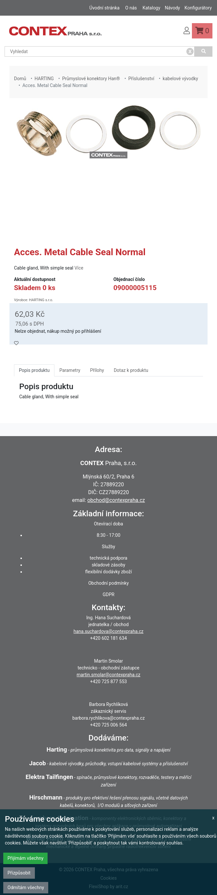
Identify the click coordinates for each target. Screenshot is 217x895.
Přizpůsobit (19, 872)
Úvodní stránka (104, 7)
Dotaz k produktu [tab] (131, 370)
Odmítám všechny (25, 887)
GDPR (108, 594)
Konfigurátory (198, 7)
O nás (131, 7)
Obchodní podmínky (108, 583)
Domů (20, 78)
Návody (172, 7)
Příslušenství (141, 78)
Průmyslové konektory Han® (91, 78)
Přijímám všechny (25, 858)
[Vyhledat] (203, 51)
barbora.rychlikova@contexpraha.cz (108, 718)
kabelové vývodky (180, 78)
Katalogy (151, 7)
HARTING (44, 78)
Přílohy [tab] (97, 370)
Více (78, 268)
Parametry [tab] (69, 370)
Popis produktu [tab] (34, 370)
